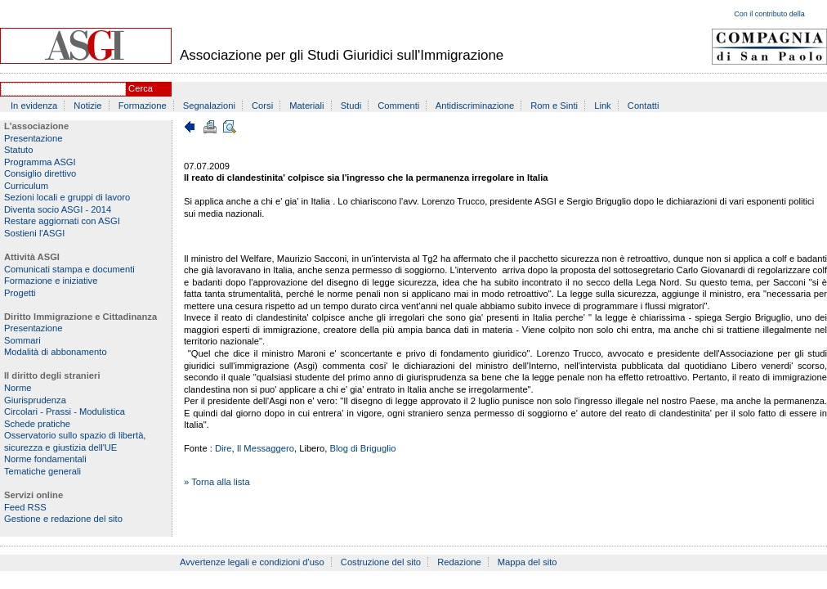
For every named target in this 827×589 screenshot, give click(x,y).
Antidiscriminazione (475, 105)
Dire (223, 448)
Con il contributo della (769, 14)
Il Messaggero (265, 448)
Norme (18, 388)
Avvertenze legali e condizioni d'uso (252, 562)
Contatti (643, 105)
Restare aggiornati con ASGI (62, 221)
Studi (351, 105)
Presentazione (33, 138)
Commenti (398, 105)
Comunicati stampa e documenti (69, 269)
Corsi (262, 105)
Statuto (18, 150)
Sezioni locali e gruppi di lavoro (67, 197)
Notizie (87, 105)
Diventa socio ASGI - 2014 (57, 209)
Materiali (306, 105)
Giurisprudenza (35, 400)
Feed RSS (25, 507)
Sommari (22, 340)
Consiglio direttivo (40, 173)
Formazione (142, 105)
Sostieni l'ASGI (34, 233)
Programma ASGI (40, 162)
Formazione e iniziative (50, 281)
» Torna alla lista (217, 482)
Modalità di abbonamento (55, 352)
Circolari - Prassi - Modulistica (64, 411)
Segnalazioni (209, 105)
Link (602, 105)
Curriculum (26, 186)
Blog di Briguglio (363, 448)
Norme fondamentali (45, 459)
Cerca (140, 88)
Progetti (20, 293)
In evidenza (34, 105)
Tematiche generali (42, 471)
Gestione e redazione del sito (63, 519)
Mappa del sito (527, 562)
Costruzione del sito (381, 562)
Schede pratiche (37, 424)
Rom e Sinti (554, 105)
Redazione (459, 562)
